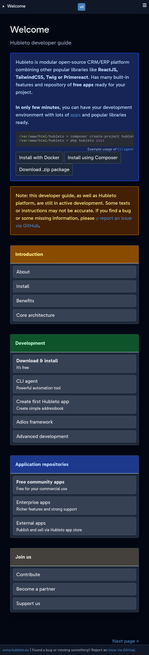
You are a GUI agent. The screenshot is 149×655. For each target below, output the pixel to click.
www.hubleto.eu (16, 650)
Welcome (16, 6)
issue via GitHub (121, 650)
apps (75, 115)
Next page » (125, 641)
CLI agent (125, 149)
